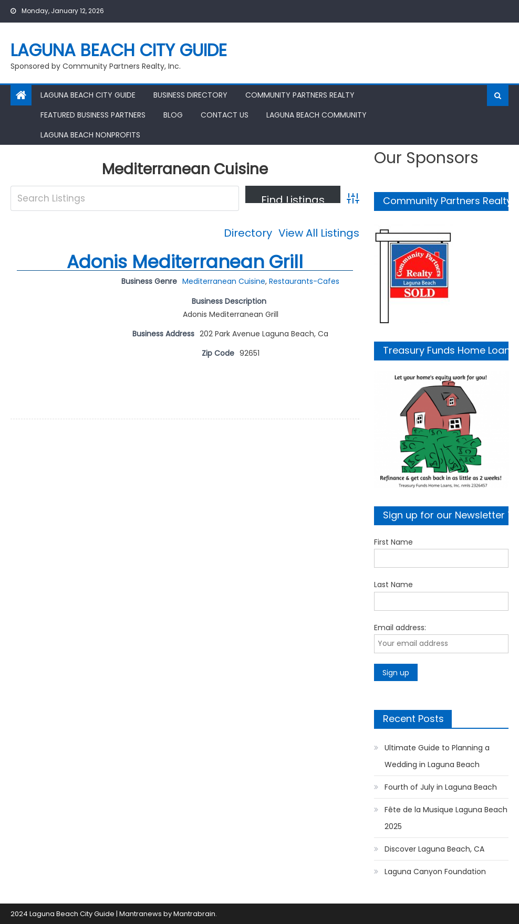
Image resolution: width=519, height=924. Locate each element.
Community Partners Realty (300, 95)
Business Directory (190, 95)
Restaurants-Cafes (304, 281)
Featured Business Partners (93, 115)
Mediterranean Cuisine (223, 281)
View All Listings (318, 233)
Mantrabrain (194, 914)
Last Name (393, 584)
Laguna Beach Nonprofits (90, 135)
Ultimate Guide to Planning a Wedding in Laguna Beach (437, 756)
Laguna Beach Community (316, 115)
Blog (173, 115)
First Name (393, 542)
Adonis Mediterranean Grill (185, 261)
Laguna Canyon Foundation (435, 871)
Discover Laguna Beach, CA (434, 849)
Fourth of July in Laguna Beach (441, 787)
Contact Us (224, 115)
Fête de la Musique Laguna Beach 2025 (446, 818)
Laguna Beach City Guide (119, 50)
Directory (248, 233)
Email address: (400, 627)
